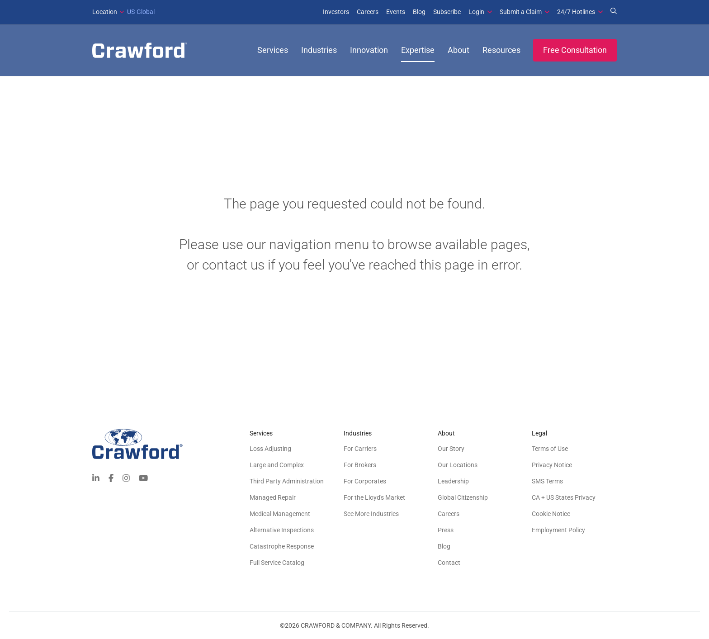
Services (272, 50)
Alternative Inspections (282, 530)
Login (476, 11)
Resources (501, 50)
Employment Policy (558, 530)
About (458, 50)
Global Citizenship (463, 497)
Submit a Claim (521, 11)
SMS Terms (547, 481)
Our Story (451, 448)
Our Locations (457, 465)
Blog (419, 11)
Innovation (369, 50)
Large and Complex (277, 465)
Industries (319, 50)
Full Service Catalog (277, 562)
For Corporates (365, 481)
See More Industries (371, 513)
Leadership (453, 481)
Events (395, 11)
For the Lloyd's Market (374, 497)
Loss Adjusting (270, 448)
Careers (367, 11)
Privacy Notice (552, 465)
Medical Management (280, 513)
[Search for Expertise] (613, 11)
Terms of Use (550, 448)
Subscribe (447, 11)
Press (446, 530)
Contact (449, 562)
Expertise (418, 50)
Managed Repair (273, 497)
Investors (336, 11)
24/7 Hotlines (576, 11)
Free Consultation (575, 50)
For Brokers (360, 465)
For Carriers (360, 448)
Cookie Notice (551, 513)
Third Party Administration (287, 481)
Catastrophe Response (282, 546)
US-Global (123, 11)
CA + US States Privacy (564, 497)
